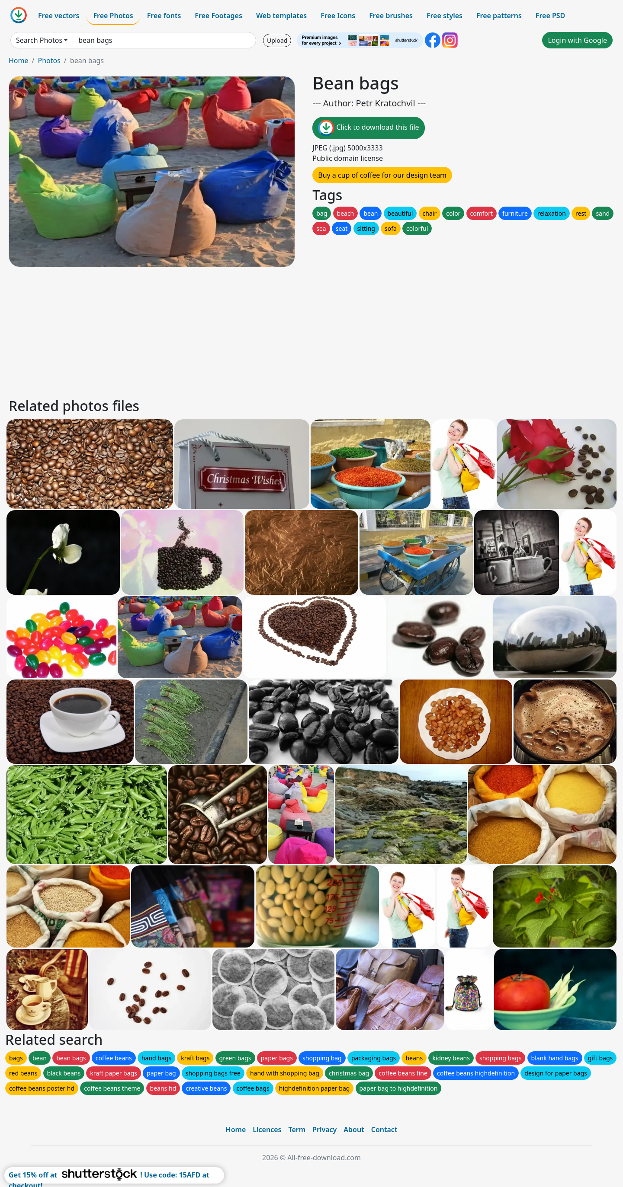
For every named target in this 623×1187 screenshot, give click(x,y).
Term (296, 1129)
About (354, 1129)
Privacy (324, 1129)
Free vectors (58, 15)
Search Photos (39, 40)
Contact (384, 1129)
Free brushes (391, 15)
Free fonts (164, 15)
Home (19, 60)
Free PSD (550, 15)
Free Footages (218, 15)
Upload (277, 40)
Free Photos (113, 15)
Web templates (281, 15)
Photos (49, 60)
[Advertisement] (267, 331)
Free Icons (338, 15)
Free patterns (499, 15)
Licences (267, 1129)
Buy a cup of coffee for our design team (382, 175)
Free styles (444, 15)
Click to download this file (368, 128)
